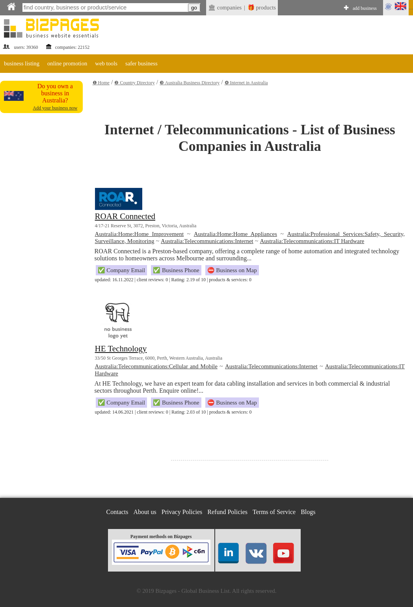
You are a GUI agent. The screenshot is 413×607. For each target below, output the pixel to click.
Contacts (117, 512)
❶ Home (101, 82)
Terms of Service (274, 512)
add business (365, 8)
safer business (141, 63)
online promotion (67, 63)
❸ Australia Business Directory (190, 82)
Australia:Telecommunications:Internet (207, 241)
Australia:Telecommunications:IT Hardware (312, 241)
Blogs (308, 512)
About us (145, 512)
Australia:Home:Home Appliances (235, 234)
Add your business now (55, 108)
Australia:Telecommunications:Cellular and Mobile (156, 366)
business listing (21, 63)
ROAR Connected (125, 216)
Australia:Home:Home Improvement (139, 234)
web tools (106, 63)
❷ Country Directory (134, 82)
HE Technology (121, 348)
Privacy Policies (182, 512)
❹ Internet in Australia (246, 82)
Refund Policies (227, 512)
